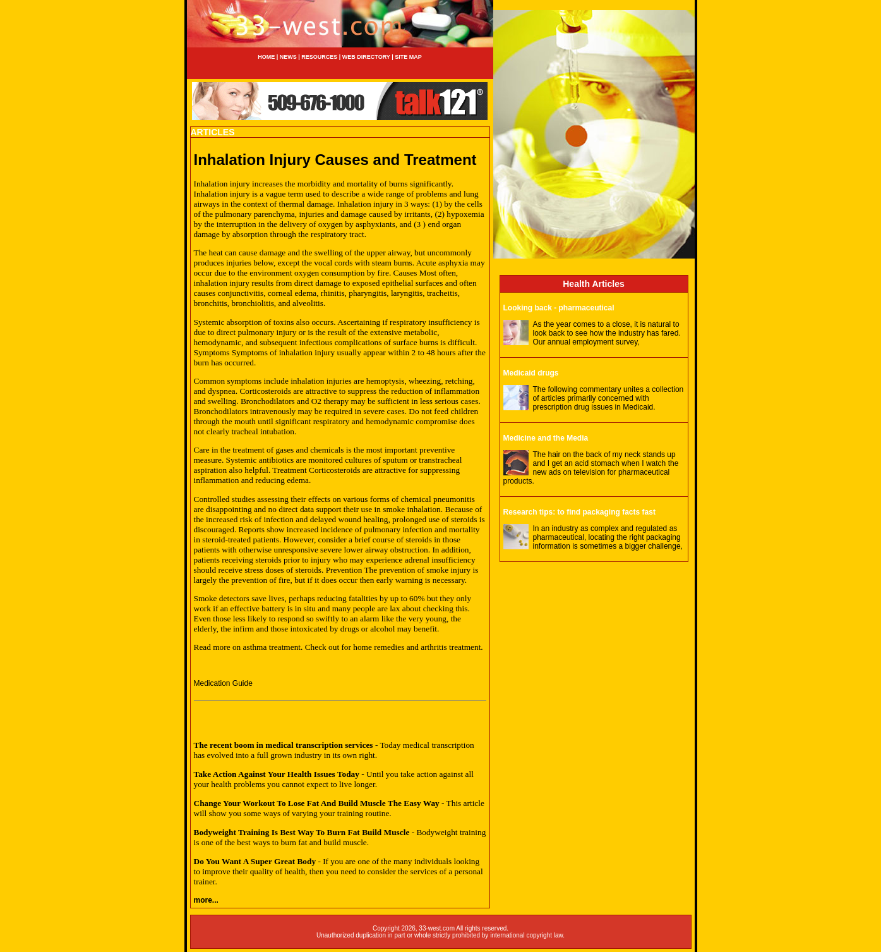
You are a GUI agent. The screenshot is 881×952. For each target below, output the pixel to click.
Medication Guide (223, 683)
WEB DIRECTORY (366, 57)
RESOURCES (319, 57)
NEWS (287, 57)
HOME (266, 57)
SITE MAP (408, 57)
